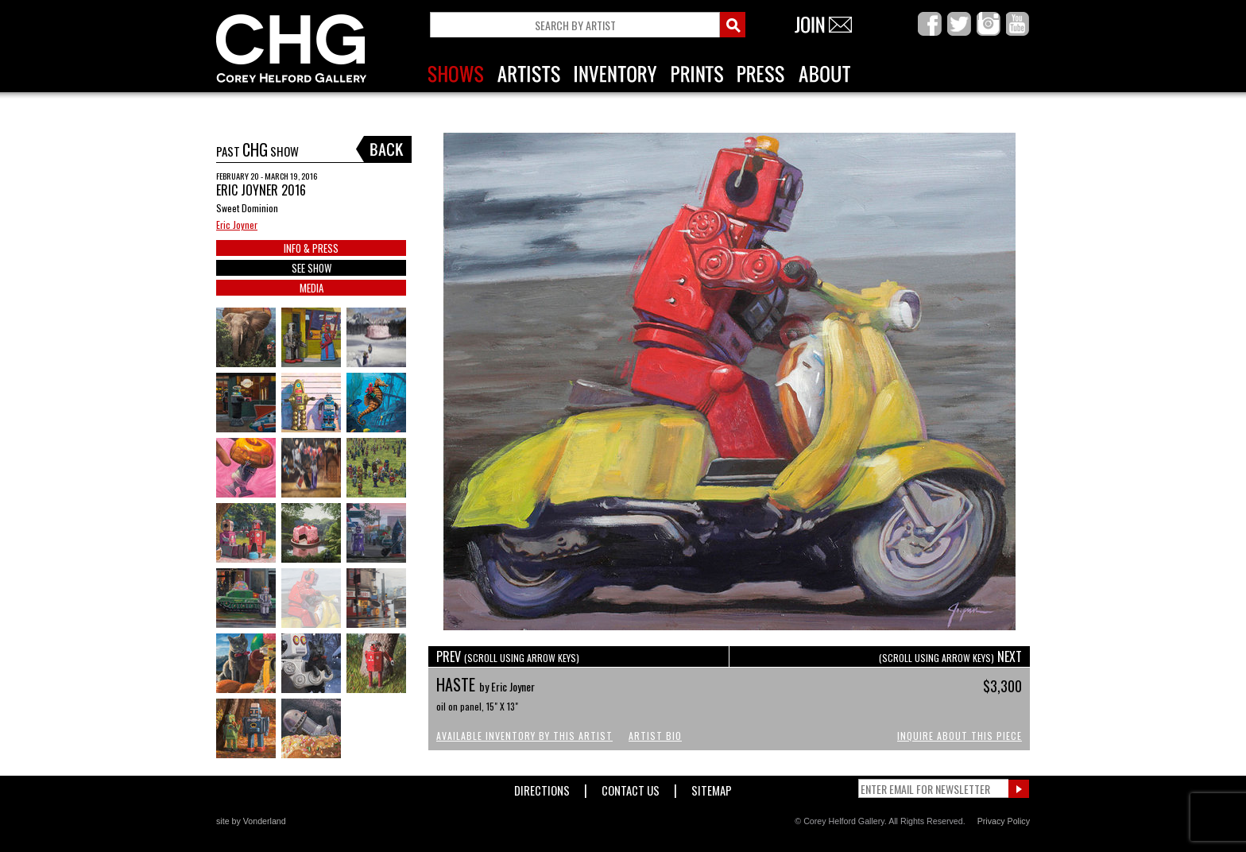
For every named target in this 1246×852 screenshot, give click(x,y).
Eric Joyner (236, 224)
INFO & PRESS (311, 248)
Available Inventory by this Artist (524, 735)
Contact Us (631, 787)
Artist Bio (655, 735)
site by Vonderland (251, 821)
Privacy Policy (1003, 821)
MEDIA (311, 288)
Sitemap (711, 787)
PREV (507, 656)
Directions (542, 787)
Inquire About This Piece (959, 735)
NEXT (950, 656)
